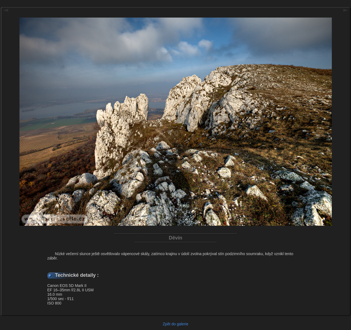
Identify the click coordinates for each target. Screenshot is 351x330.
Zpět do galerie (175, 324)
